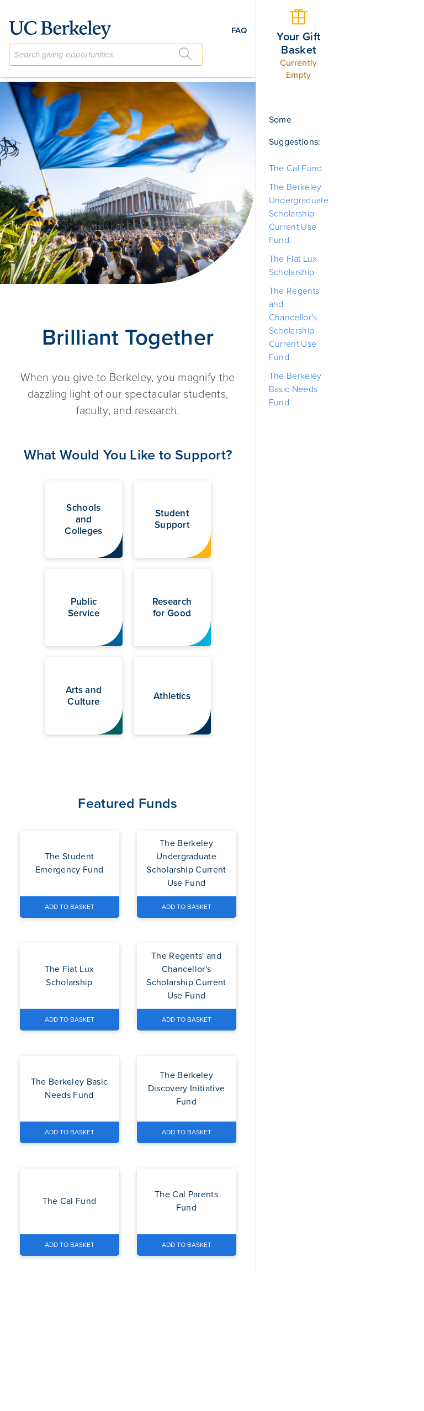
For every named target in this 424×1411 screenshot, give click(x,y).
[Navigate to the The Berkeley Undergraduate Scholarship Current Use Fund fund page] (186, 863)
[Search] (185, 54)
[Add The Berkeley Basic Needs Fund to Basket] (69, 1132)
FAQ (239, 30)
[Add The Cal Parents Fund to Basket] (186, 1245)
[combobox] (106, 55)
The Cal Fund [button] (295, 168)
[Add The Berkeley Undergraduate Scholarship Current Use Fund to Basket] (186, 907)
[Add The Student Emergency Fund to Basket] (69, 907)
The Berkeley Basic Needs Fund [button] (295, 389)
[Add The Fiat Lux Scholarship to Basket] (69, 1019)
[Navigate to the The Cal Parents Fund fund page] (186, 1201)
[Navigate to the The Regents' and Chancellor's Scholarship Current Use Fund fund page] (186, 975)
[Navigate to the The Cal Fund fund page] (69, 1201)
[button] (84, 519)
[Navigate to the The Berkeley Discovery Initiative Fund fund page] (186, 1088)
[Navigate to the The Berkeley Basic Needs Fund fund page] (69, 1088)
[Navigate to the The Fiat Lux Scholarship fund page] (69, 975)
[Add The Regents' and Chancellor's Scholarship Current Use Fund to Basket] (186, 1019)
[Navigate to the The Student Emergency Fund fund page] (69, 863)
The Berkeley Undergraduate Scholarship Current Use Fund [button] (298, 214)
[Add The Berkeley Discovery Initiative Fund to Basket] (186, 1132)
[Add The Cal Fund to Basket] (69, 1245)
